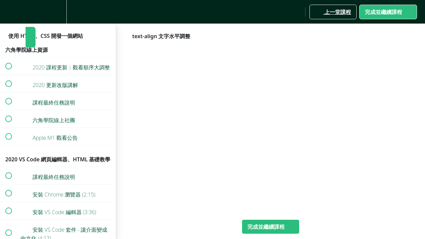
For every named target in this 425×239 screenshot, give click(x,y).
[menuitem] (58, 12)
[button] (8, 12)
